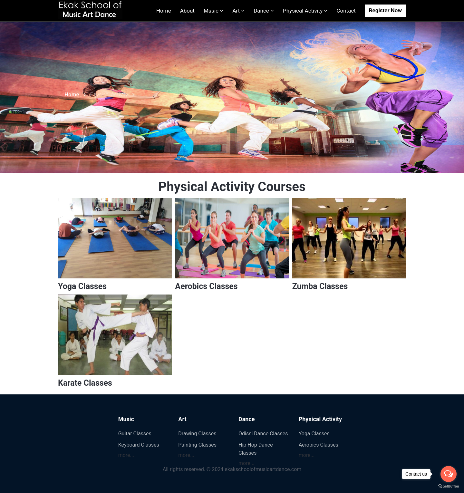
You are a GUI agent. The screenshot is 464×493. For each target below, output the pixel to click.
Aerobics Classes (206, 286)
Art (238, 10)
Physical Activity (305, 10)
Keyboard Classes (138, 445)
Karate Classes (85, 383)
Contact (345, 10)
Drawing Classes (197, 433)
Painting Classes (197, 445)
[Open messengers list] (448, 474)
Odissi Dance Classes (263, 433)
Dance (264, 10)
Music (213, 10)
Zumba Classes (320, 286)
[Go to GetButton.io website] (448, 486)
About (187, 10)
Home (163, 10)
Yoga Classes (82, 286)
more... (126, 455)
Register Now (385, 10)
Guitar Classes (134, 433)
